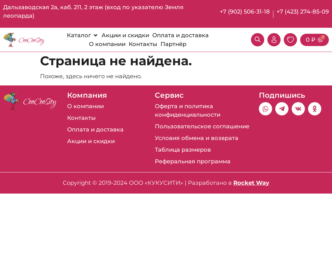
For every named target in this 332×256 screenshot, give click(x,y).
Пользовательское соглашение (202, 126)
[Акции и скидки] (125, 35)
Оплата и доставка (95, 129)
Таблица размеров (183, 149)
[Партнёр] (173, 44)
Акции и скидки (91, 141)
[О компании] (107, 44)
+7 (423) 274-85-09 (303, 11)
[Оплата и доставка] (180, 35)
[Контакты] (143, 44)
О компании (85, 106)
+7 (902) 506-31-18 (245, 11)
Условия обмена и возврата (196, 138)
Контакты (81, 117)
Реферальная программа (192, 161)
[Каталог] (82, 35)
